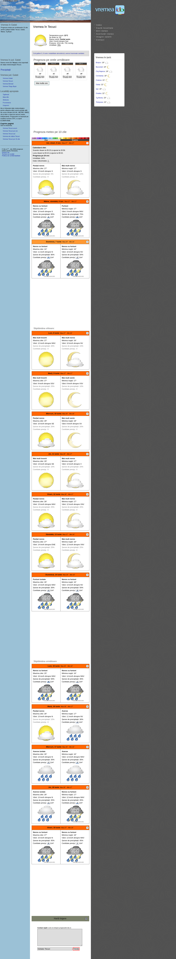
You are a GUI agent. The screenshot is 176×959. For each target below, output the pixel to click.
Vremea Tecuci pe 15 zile (11, 139)
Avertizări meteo (105, 34)
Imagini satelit (104, 37)
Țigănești (6, 94)
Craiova (98, 80)
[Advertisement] (60, 107)
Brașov (98, 63)
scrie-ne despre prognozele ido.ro (54, 928)
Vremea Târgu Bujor (9, 86)
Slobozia (6, 100)
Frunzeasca (7, 102)
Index (99, 25)
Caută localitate (104, 28)
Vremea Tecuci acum (10, 128)
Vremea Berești (8, 84)
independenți (4, 116)
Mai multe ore (42, 83)
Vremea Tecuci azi (9, 134)
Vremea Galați (8, 78)
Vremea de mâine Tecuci (11, 136)
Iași (97, 89)
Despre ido (5, 152)
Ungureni (6, 105)
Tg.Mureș (99, 98)
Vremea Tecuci (8, 81)
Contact (100, 40)
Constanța (99, 76)
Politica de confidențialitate (11, 156)
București (99, 67)
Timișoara (99, 102)
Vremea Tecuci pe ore (10, 131)
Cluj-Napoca (100, 71)
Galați (98, 85)
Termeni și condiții (8, 154)
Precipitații (6, 70)
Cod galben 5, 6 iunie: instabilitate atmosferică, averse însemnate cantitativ (58, 53)
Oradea (98, 93)
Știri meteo (102, 31)
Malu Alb (6, 97)
